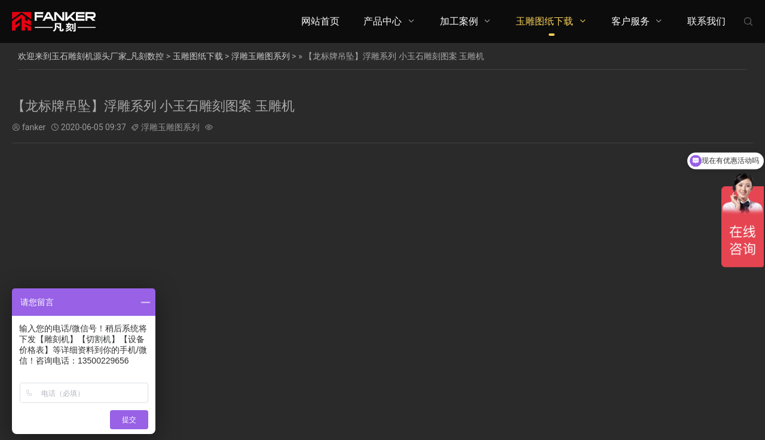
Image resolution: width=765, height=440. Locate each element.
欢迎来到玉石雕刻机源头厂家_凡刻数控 (91, 56)
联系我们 (706, 21)
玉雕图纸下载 (544, 21)
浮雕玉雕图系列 (260, 56)
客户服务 (630, 21)
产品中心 (382, 21)
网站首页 (320, 21)
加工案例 (459, 21)
